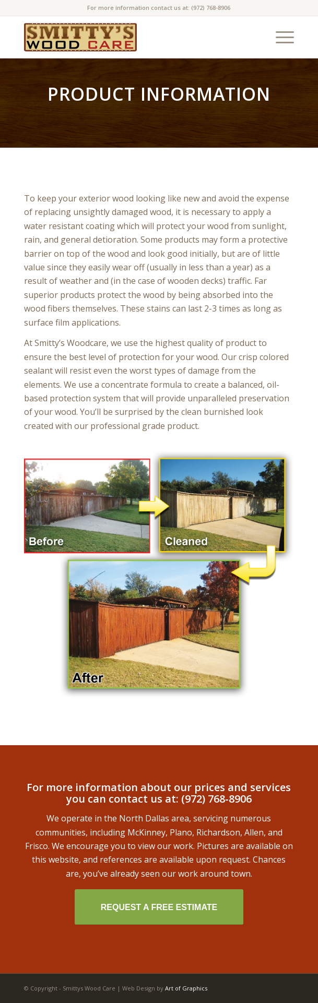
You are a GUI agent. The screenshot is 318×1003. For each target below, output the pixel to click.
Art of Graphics (186, 988)
